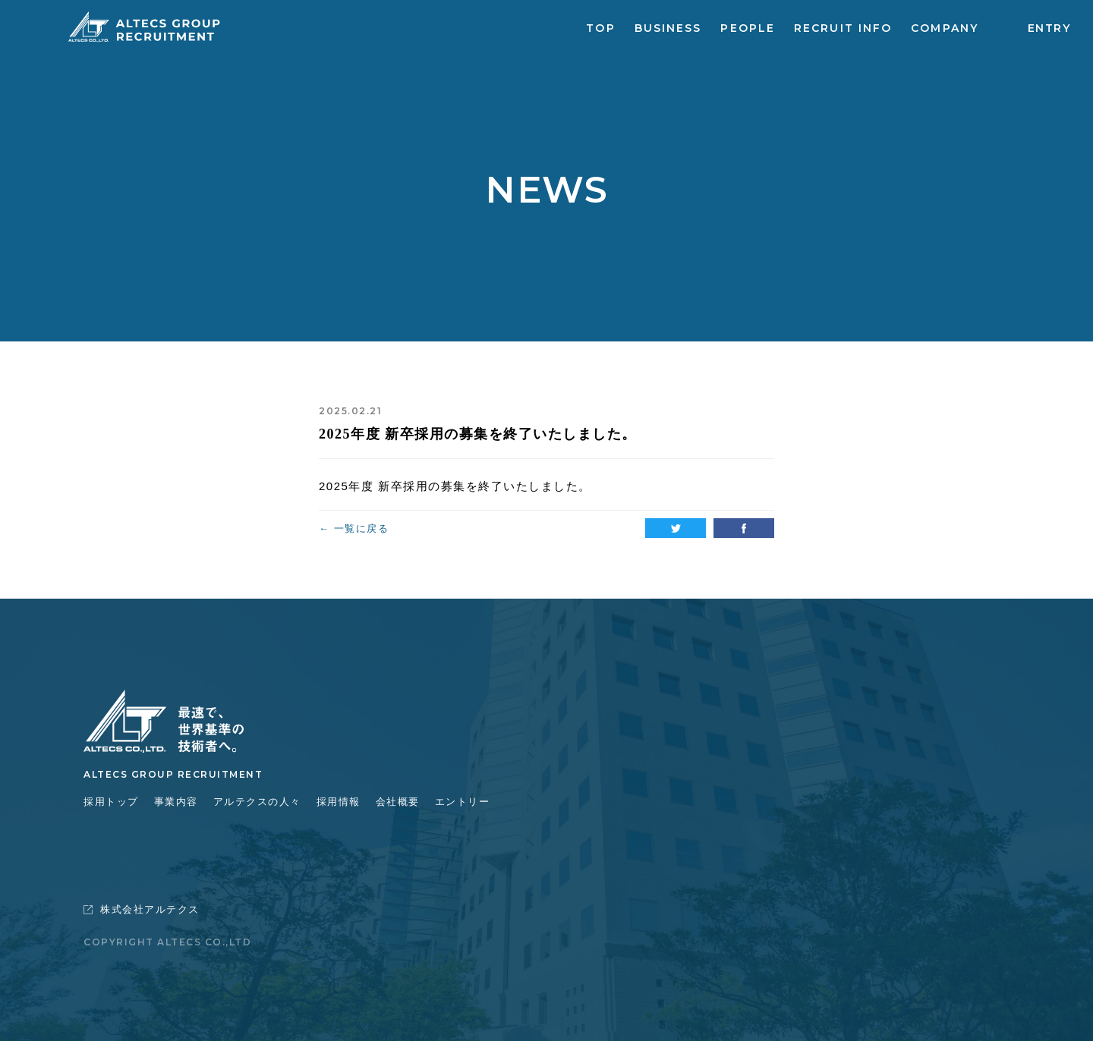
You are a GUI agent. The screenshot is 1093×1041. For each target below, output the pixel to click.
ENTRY (1049, 28)
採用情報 (339, 801)
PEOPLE (747, 28)
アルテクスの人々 (257, 801)
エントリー (462, 801)
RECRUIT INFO (843, 28)
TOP (600, 28)
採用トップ (111, 801)
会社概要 (398, 801)
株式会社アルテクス (141, 909)
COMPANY (944, 28)
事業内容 (176, 801)
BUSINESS (668, 28)
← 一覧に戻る (354, 528)
